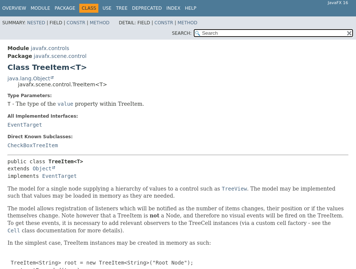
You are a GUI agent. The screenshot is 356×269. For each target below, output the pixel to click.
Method (100, 22)
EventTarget (24, 125)
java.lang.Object (28, 78)
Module (40, 8)
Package (65, 8)
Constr (76, 22)
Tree (122, 8)
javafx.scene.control (60, 56)
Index (173, 8)
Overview (14, 8)
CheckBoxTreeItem (32, 145)
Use (106, 8)
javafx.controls (50, 48)
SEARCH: (182, 33)
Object (42, 168)
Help (190, 8)
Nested (36, 22)
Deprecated (147, 8)
